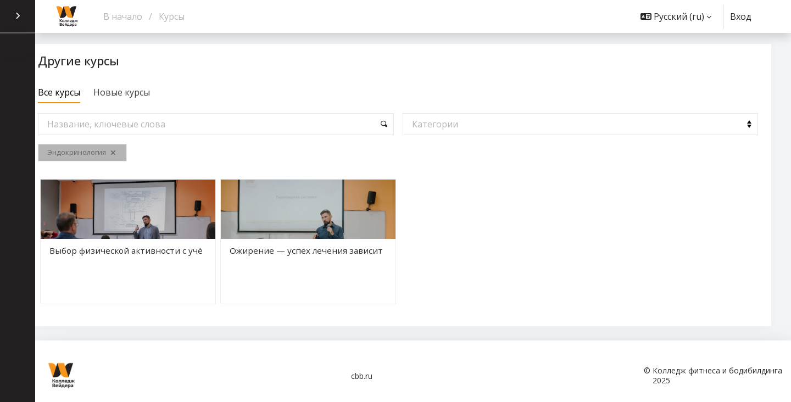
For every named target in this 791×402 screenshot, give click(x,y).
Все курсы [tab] (83, 92)
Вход (740, 17)
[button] (676, 16)
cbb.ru (361, 376)
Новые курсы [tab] (145, 92)
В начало (122, 16)
